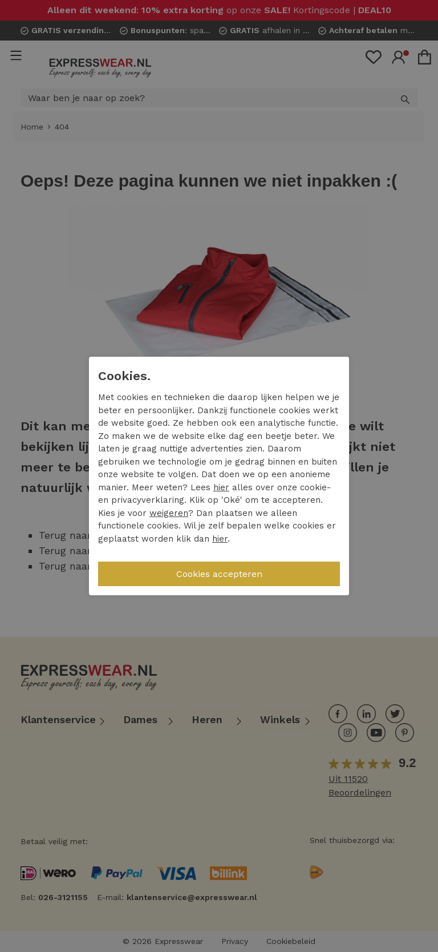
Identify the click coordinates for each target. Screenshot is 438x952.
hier (221, 487)
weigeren (168, 513)
